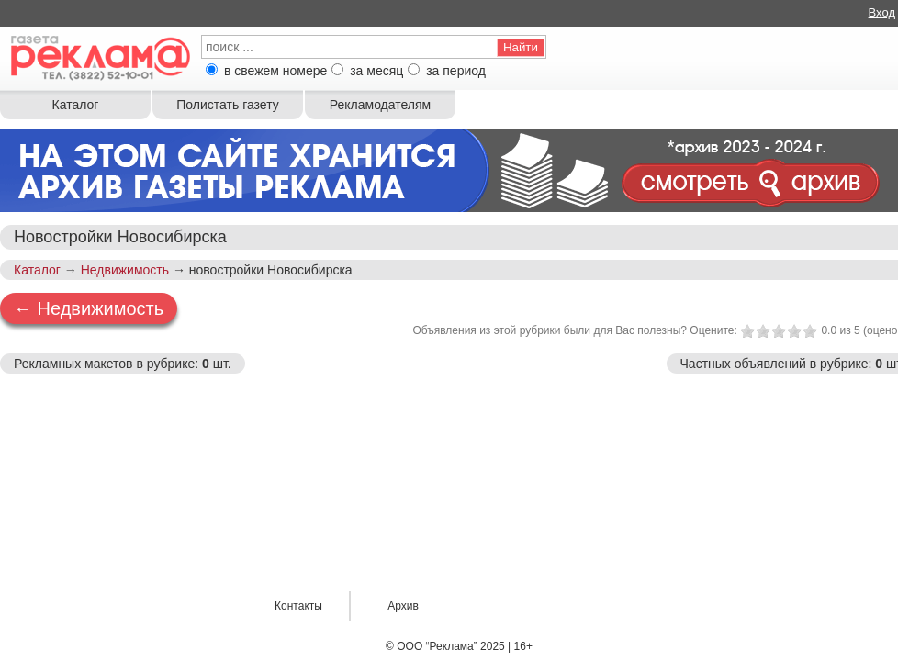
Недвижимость (125, 270)
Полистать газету (227, 104)
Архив (403, 605)
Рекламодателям (380, 104)
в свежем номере (275, 70)
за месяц (376, 70)
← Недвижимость (88, 308)
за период (456, 70)
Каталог (75, 104)
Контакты (298, 605)
